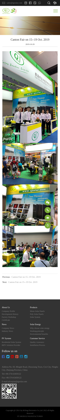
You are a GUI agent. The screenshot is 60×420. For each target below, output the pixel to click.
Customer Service (37, 338)
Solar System (35, 317)
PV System (6, 338)
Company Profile (8, 311)
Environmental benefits (39, 334)
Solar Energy (35, 324)
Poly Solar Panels (37, 314)
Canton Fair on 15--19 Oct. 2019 (26, 277)
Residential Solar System (11, 342)
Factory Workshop (9, 317)
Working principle (37, 331)
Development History (10, 314)
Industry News (7, 331)
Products (33, 307)
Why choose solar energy (40, 328)
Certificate (6, 320)
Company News (8, 328)
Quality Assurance (37, 342)
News (4, 324)
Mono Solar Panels (37, 311)
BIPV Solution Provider (11, 345)
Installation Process (37, 345)
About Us (6, 307)
